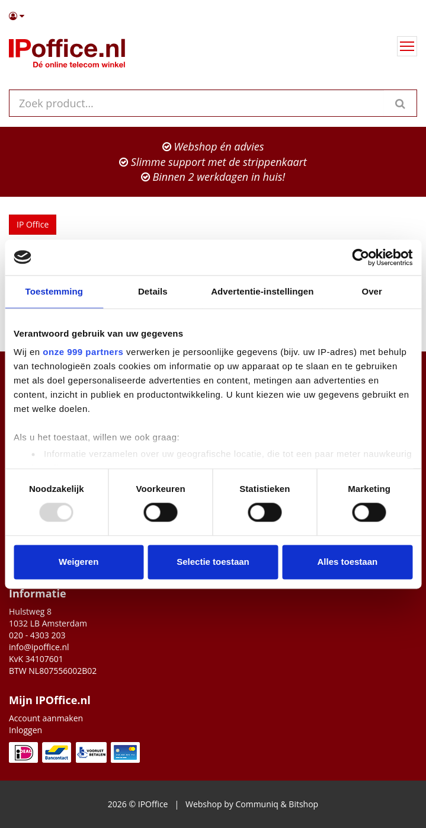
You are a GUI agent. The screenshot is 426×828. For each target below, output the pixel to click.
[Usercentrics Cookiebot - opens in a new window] (360, 257)
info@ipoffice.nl (39, 647)
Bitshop (303, 804)
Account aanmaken (46, 718)
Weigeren (78, 562)
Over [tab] (371, 291)
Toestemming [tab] (54, 291)
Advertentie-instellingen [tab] (262, 291)
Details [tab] (153, 291)
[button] (213, 16)
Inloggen (25, 730)
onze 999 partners (83, 352)
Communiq (256, 804)
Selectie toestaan (213, 562)
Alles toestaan (347, 562)
